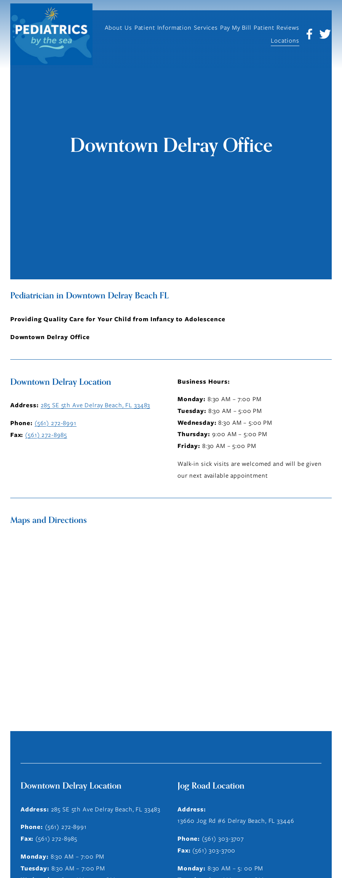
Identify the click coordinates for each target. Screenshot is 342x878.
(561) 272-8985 (46, 434)
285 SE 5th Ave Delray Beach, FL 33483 (95, 405)
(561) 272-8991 (56, 423)
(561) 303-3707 (223, 838)
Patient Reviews (276, 27)
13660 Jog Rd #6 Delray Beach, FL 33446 (235, 820)
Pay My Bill (235, 27)
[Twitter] (325, 34)
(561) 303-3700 (213, 850)
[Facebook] (309, 34)
